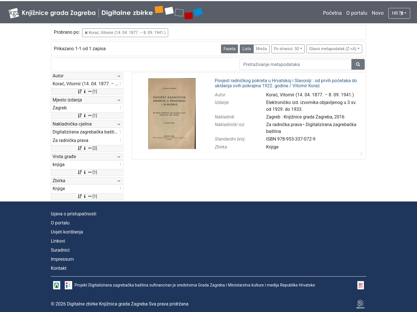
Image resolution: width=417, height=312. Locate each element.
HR (397, 13)
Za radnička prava (284, 124)
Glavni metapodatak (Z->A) (332, 48)
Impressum (62, 259)
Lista (246, 48)
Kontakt (58, 268)
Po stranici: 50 (286, 48)
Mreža (261, 48)
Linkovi (58, 241)
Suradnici (60, 250)
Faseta (229, 48)
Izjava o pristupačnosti (73, 214)
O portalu (356, 13)
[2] (87, 148)
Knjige (272, 147)
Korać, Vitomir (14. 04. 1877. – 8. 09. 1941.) (125, 32)
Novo (378, 13)
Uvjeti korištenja (67, 232)
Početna (332, 13)
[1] (87, 91)
